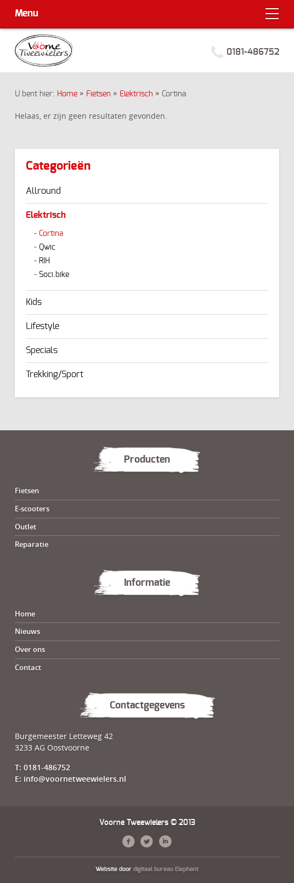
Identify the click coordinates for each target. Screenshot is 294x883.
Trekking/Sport (54, 374)
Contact (28, 667)
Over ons (30, 649)
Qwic (47, 247)
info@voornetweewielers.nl (75, 779)
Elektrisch (136, 94)
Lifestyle (42, 326)
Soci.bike (54, 275)
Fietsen (98, 94)
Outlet (25, 527)
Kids (34, 302)
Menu (26, 14)
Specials (42, 350)
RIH (44, 261)
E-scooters (32, 508)
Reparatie (31, 544)
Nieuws (27, 631)
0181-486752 (253, 52)
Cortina (51, 234)
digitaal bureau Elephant (166, 869)
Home (67, 94)
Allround (43, 191)
